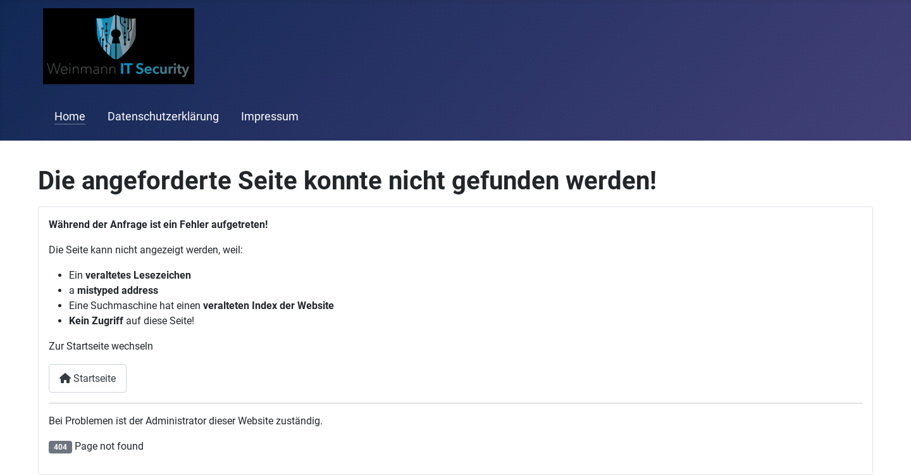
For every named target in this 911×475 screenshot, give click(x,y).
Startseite (87, 378)
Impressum (270, 116)
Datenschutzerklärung (163, 116)
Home (69, 116)
